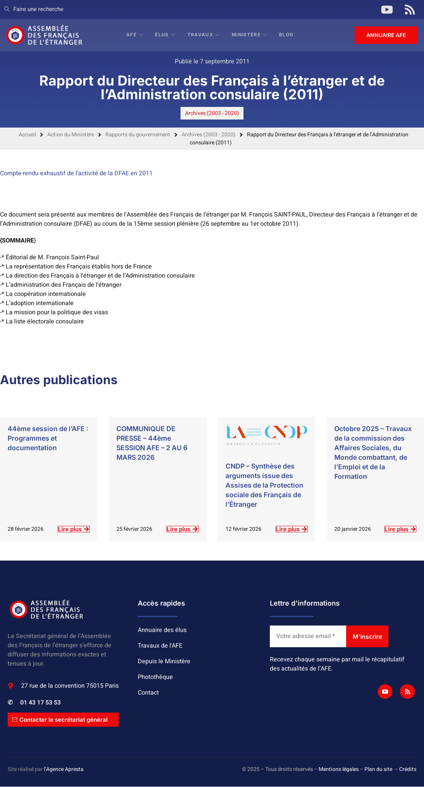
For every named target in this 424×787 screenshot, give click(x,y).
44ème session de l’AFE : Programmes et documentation (48, 438)
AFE (135, 35)
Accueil (27, 135)
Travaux (204, 35)
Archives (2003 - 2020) (212, 113)
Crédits (407, 770)
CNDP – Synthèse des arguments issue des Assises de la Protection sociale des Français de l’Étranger (266, 485)
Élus (166, 35)
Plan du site (378, 770)
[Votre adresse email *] (308, 636)
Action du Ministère (70, 135)
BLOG (287, 35)
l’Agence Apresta (64, 770)
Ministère (250, 35)
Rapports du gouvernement (137, 135)
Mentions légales (339, 770)
